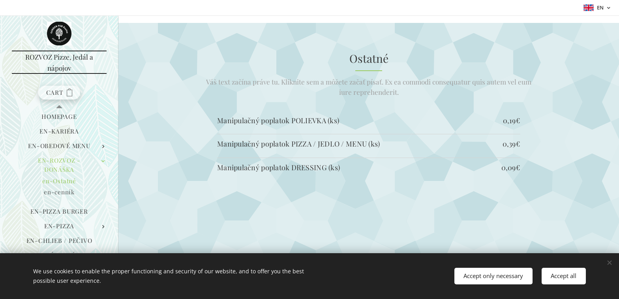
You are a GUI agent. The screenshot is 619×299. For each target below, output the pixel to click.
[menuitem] (59, 116)
